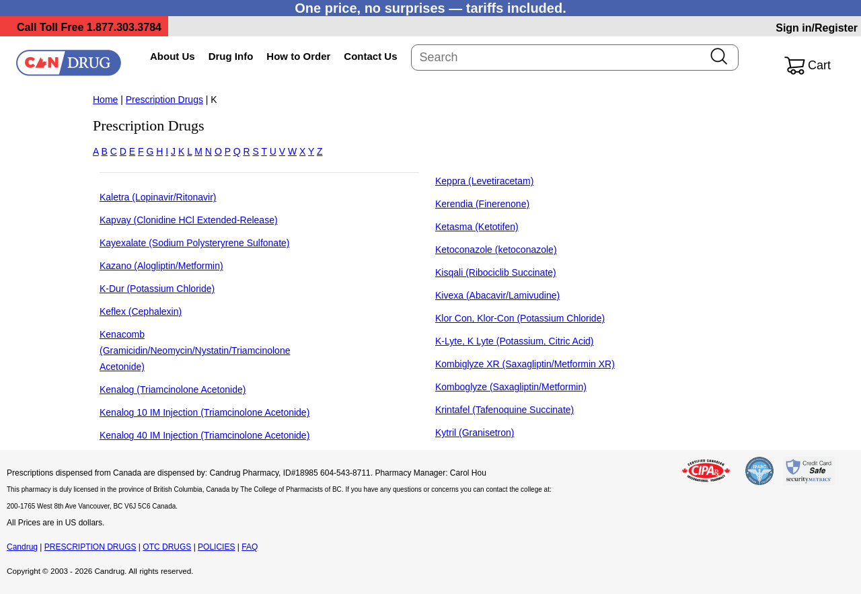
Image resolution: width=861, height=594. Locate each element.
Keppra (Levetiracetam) (484, 181)
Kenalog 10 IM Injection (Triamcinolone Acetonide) (204, 412)
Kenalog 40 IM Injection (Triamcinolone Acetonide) (204, 435)
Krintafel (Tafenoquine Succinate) (504, 409)
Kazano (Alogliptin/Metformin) (161, 265)
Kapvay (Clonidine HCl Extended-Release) (189, 220)
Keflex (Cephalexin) (141, 311)
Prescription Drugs (164, 99)
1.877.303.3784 (124, 27)
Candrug (22, 547)
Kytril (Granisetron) (474, 432)
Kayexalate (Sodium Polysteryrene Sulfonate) (194, 242)
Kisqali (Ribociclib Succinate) (495, 272)
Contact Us (370, 56)
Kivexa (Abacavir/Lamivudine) (497, 295)
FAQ (249, 547)
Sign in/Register (817, 28)
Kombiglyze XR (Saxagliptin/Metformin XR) (525, 364)
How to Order (298, 56)
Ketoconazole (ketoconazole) (496, 249)
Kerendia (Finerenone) (482, 203)
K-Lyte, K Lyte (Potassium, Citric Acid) (514, 341)
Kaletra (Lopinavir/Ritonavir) (158, 197)
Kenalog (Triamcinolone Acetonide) (173, 389)
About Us (172, 56)
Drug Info (231, 56)
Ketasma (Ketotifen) (477, 226)
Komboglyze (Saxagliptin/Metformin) (511, 386)
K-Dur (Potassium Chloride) (157, 288)
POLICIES (216, 547)
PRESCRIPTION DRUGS (90, 547)
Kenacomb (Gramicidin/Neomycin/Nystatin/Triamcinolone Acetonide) (195, 350)
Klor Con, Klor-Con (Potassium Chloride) (520, 318)
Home (105, 99)
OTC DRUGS (167, 547)
